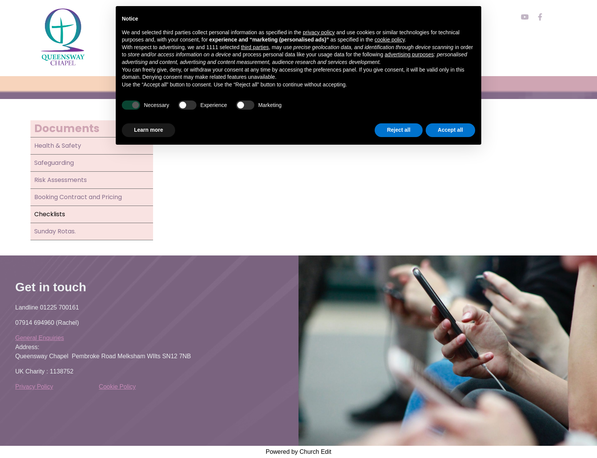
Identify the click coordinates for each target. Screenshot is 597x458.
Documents (66, 128)
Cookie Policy (117, 386)
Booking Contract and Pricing (78, 197)
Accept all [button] (450, 130)
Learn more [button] (148, 130)
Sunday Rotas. (55, 231)
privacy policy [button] (319, 32)
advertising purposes (409, 54)
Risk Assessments (60, 180)
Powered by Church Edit (299, 451)
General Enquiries (39, 338)
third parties (255, 47)
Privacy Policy (34, 386)
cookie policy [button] (390, 40)
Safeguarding (54, 162)
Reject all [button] (398, 130)
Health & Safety (57, 145)
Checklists (49, 214)
